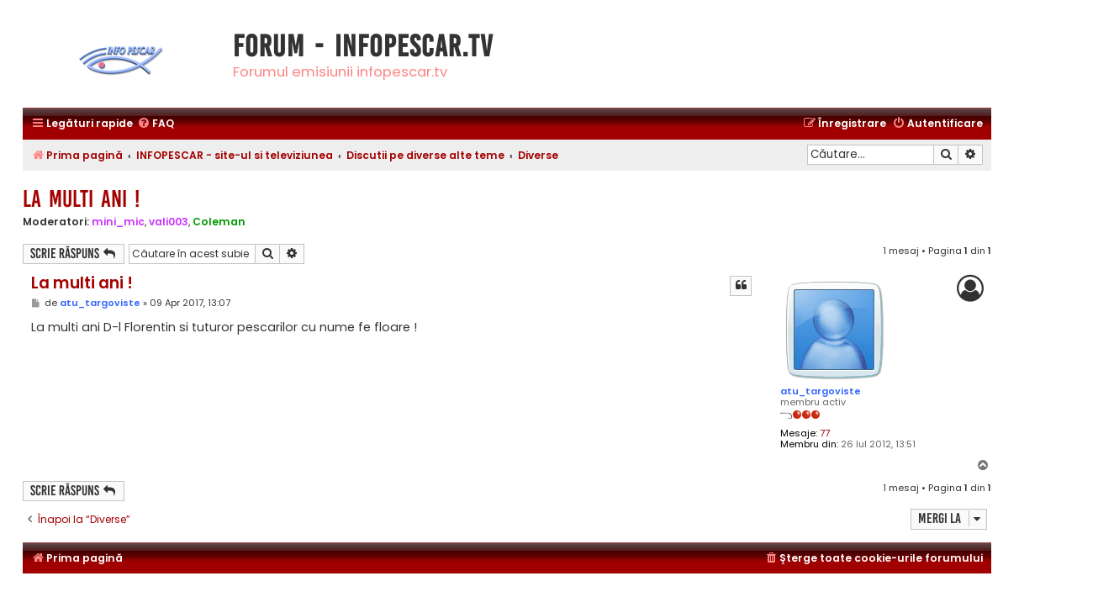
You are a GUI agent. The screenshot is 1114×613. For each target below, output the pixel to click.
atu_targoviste (820, 391)
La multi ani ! (81, 199)
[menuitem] (155, 124)
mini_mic (118, 221)
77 (825, 433)
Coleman (219, 221)
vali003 (168, 221)
